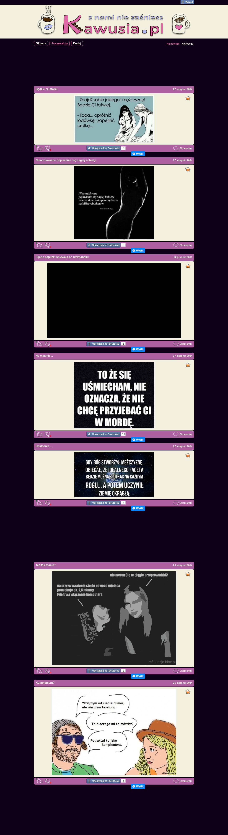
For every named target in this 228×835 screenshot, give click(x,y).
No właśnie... (44, 355)
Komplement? (45, 682)
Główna (41, 43)
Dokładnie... (44, 446)
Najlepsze (187, 43)
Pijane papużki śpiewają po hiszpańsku (62, 256)
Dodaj (77, 43)
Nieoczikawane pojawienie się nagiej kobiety (66, 160)
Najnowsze (173, 43)
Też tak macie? (46, 565)
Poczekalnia (59, 43)
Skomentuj (182, 148)
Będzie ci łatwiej (47, 89)
